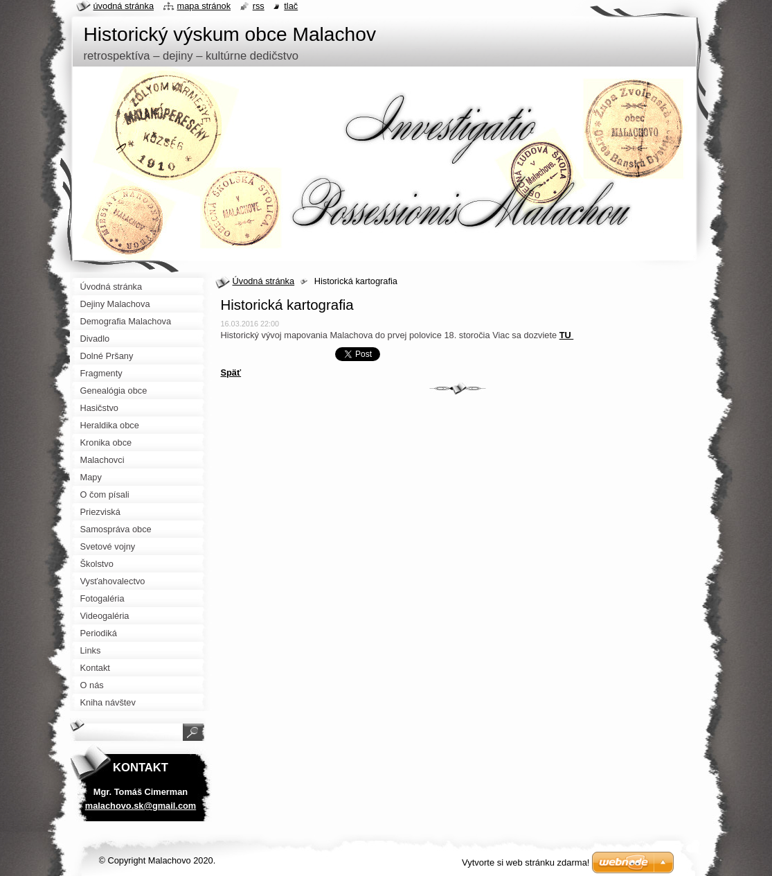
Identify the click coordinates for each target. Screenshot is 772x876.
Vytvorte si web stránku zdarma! (525, 862)
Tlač (291, 6)
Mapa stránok (204, 6)
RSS (258, 6)
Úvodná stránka (264, 281)
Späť (231, 372)
